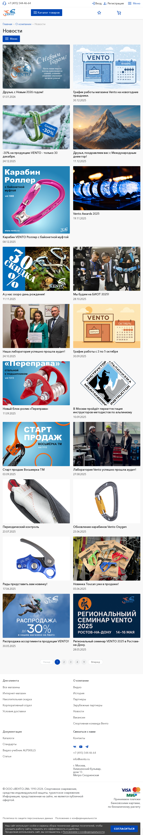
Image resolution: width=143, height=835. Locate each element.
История (78, 700)
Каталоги (8, 744)
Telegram (86, 753)
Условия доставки (14, 718)
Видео (77, 694)
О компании (81, 687)
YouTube (80, 753)
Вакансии (79, 724)
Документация (12, 738)
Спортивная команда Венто (90, 730)
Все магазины (11, 694)
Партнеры (79, 706)
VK (74, 753)
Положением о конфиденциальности (84, 831)
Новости (78, 718)
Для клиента (11, 687)
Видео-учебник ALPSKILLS (19, 757)
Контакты (79, 744)
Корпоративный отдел (17, 712)
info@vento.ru (81, 765)
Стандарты (9, 750)
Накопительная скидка (17, 706)
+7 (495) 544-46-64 (19, 3)
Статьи (7, 763)
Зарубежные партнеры (87, 712)
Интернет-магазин (14, 700)
